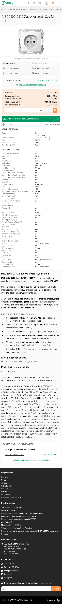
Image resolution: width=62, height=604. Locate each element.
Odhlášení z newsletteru (11, 497)
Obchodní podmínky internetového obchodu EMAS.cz (22, 513)
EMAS (3, 9)
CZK (40, 3)
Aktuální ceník (6, 522)
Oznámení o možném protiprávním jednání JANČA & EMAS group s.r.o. (30, 531)
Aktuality (4, 483)
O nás (3, 480)
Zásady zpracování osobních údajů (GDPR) (18, 519)
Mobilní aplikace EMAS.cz (11, 525)
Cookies (4, 534)
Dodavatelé (5, 495)
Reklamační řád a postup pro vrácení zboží (18, 516)
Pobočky (4, 489)
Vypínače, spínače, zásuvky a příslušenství (24, 9)
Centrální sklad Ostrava (14, 455)
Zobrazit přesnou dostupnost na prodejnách (31, 460)
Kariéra (4, 492)
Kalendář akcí (6, 486)
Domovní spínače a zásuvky (52, 9)
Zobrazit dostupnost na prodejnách (31, 85)
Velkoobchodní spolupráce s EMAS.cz (16, 528)
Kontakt (4, 477)
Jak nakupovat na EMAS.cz (12, 507)
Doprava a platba (8, 510)
